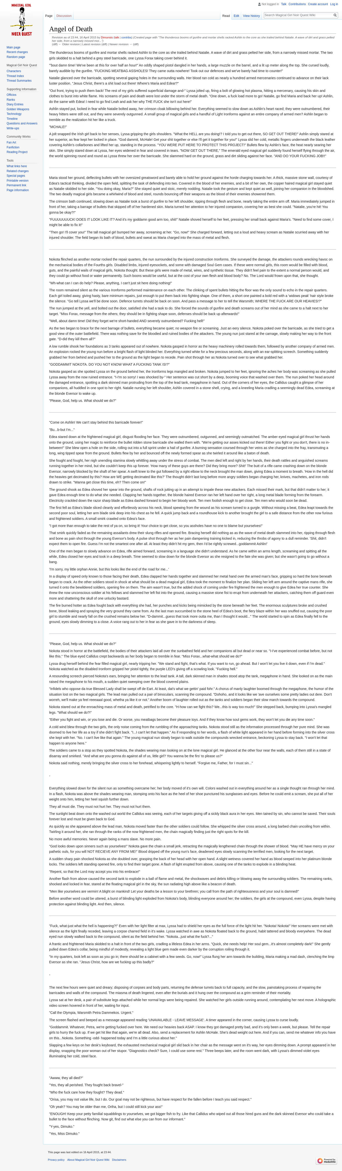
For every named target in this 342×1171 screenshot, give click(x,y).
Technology (14, 114)
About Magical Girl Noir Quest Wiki (88, 1159)
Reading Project (17, 152)
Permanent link (16, 185)
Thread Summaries (19, 80)
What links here (17, 166)
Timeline (12, 118)
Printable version (17, 180)
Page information (18, 190)
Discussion (64, 16)
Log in (334, 4)
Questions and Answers (22, 123)
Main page (13, 47)
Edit (236, 16)
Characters (14, 71)
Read (226, 16)
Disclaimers (119, 1159)
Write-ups (13, 128)
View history (251, 16)
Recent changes (17, 52)
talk (117, 37)
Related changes (18, 171)
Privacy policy (56, 1159)
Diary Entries (15, 104)
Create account (318, 4)
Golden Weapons (18, 109)
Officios (11, 95)
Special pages (16, 175)
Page (49, 16)
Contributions (297, 4)
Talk (283, 4)
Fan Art (11, 142)
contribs (126, 37)
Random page (16, 57)
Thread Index (15, 76)
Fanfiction (13, 147)
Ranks (11, 99)
